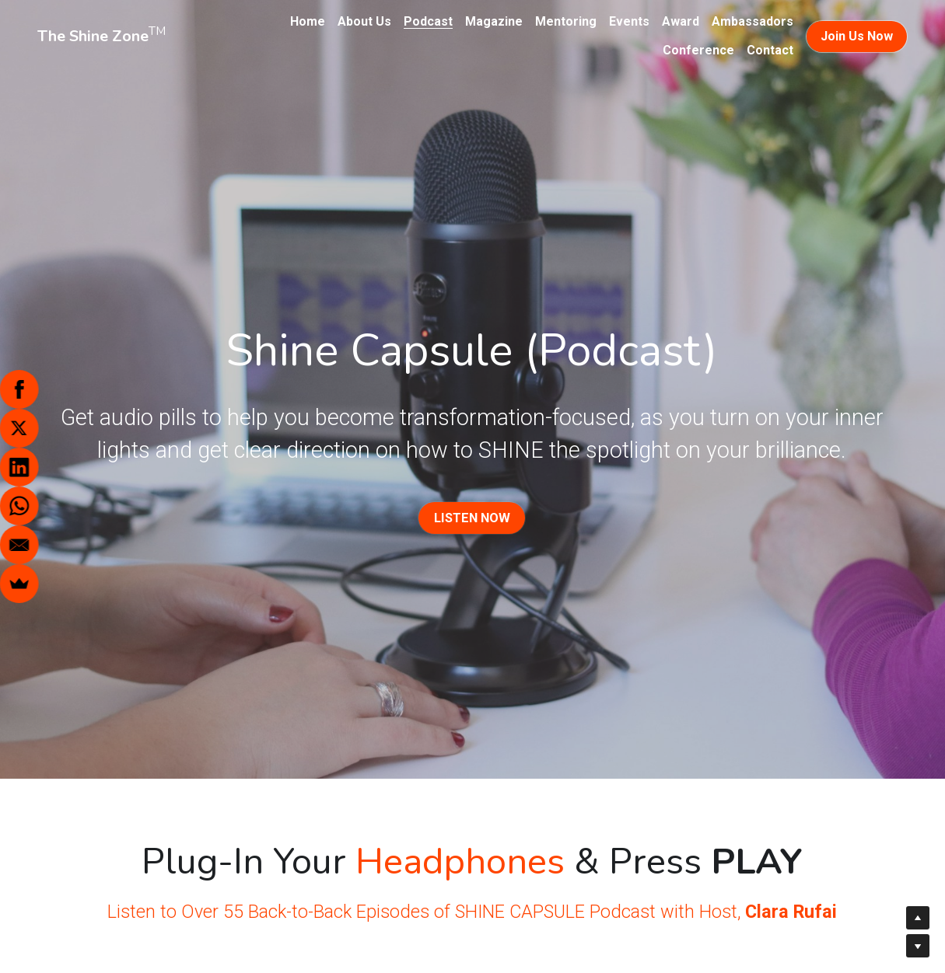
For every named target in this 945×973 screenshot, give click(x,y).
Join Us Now (857, 36)
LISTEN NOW (472, 518)
